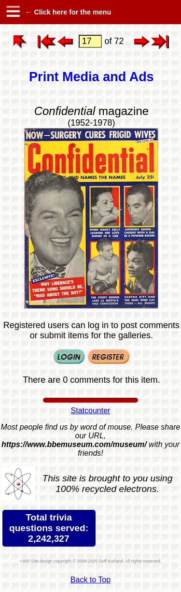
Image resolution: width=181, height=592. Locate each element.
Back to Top (90, 580)
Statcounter (91, 410)
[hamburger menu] (12, 12)
